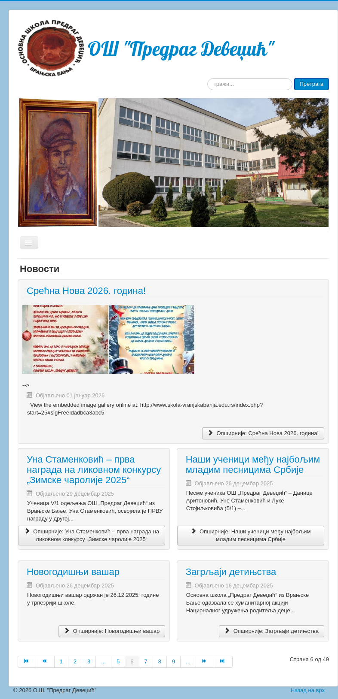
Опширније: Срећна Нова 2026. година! (263, 433)
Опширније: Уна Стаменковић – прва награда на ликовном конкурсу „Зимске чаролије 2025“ (91, 535)
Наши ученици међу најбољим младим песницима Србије (253, 464)
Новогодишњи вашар (73, 571)
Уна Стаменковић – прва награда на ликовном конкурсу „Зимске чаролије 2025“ (94, 469)
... (103, 661)
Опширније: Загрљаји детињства (271, 631)
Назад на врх (308, 690)
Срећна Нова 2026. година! (86, 290)
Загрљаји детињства (231, 571)
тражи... (207, 78)
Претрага (311, 84)
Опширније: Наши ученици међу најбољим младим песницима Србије (250, 535)
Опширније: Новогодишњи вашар (112, 631)
